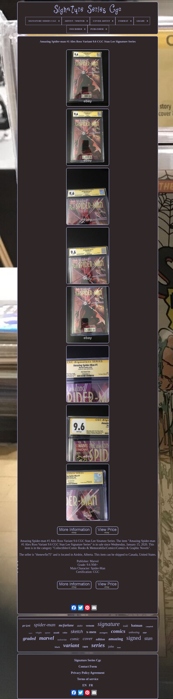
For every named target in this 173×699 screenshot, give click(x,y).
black (57, 647)
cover (88, 638)
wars (30, 633)
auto (79, 625)
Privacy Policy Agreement (88, 672)
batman (136, 625)
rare (85, 646)
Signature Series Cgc (87, 660)
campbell (149, 626)
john (111, 646)
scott (56, 632)
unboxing (134, 632)
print (26, 625)
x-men (91, 632)
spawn (47, 633)
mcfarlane (66, 625)
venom (90, 625)
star (145, 632)
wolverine (62, 639)
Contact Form (88, 666)
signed (133, 638)
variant (71, 645)
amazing (115, 639)
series (98, 645)
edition (100, 639)
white (65, 633)
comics (118, 631)
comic (74, 639)
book (119, 647)
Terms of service (87, 679)
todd (125, 625)
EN (84, 685)
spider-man (44, 624)
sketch (77, 631)
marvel (46, 638)
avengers (104, 632)
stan (148, 638)
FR (91, 685)
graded (29, 638)
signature (108, 624)
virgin (39, 632)
